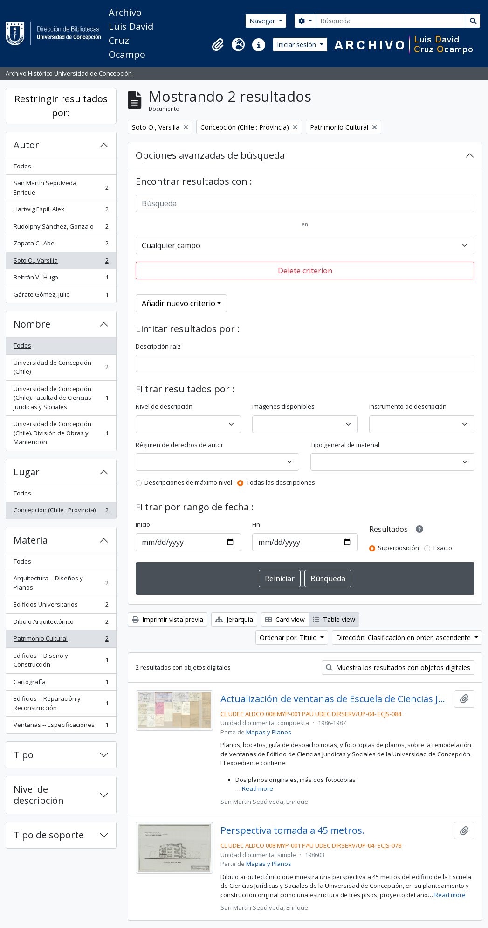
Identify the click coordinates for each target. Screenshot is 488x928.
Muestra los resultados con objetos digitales (398, 667)
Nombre (32, 324)
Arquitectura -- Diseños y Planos (61, 583)
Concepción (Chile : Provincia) (61, 512)
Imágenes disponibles (283, 406)
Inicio (143, 524)
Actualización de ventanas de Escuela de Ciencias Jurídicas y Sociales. (335, 699)
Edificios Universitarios (61, 606)
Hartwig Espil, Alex (61, 211)
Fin (256, 524)
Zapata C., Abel (61, 245)
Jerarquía (234, 619)
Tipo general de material (344, 444)
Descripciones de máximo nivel (188, 482)
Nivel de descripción (39, 795)
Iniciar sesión (297, 44)
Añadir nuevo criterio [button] (178, 303)
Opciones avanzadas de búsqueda (210, 155)
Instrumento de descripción (408, 406)
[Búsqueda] (391, 21)
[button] (217, 45)
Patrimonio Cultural (61, 640)
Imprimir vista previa (167, 619)
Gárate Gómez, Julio (61, 296)
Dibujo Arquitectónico (61, 623)
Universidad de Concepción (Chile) (61, 367)
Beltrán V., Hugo (61, 279)
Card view (285, 619)
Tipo (24, 754)
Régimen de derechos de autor (179, 444)
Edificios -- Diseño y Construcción (61, 660)
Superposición (398, 548)
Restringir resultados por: (61, 105)
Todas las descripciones (281, 482)
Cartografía (61, 683)
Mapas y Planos (268, 732)
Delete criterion (305, 270)
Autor (26, 145)
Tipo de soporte (49, 835)
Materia (31, 540)
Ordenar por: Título (289, 637)
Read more (257, 788)
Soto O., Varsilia (61, 262)
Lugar (27, 472)
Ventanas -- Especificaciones (61, 726)
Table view (334, 619)
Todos (22, 166)
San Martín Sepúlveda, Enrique (61, 187)
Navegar (263, 20)
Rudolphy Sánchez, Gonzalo (61, 228)
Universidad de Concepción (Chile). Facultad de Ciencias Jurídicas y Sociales (61, 397)
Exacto (442, 548)
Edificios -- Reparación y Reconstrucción (61, 703)
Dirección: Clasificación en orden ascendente (404, 637)
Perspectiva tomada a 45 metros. (292, 830)
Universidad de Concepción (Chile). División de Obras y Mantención (61, 432)
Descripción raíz (158, 346)
